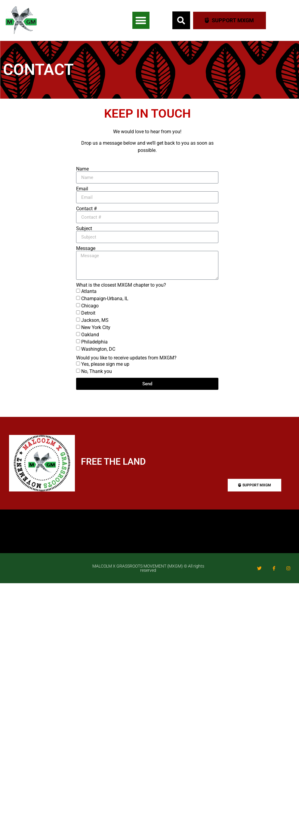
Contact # (86, 208)
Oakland (90, 334)
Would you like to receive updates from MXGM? (126, 358)
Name (82, 169)
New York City (95, 327)
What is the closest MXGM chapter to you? (121, 285)
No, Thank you (96, 371)
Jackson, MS (95, 320)
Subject (84, 228)
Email (82, 188)
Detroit (88, 313)
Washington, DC (98, 349)
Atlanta (89, 291)
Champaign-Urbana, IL (104, 298)
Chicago (90, 306)
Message (85, 248)
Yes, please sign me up (105, 364)
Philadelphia (94, 342)
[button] (141, 20)
